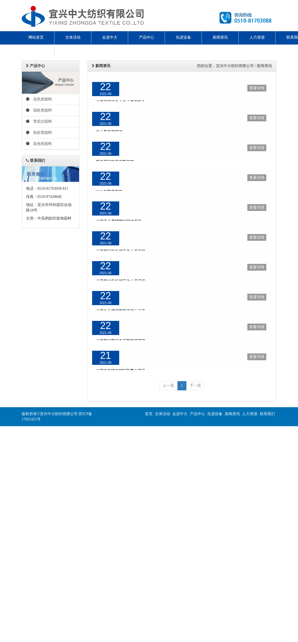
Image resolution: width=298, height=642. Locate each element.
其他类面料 (39, 144)
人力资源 (257, 37)
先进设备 (183, 37)
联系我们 (267, 414)
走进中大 (109, 37)
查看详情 (256, 88)
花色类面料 (39, 99)
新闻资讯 (220, 37)
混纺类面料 (39, 110)
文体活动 (72, 37)
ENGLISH (36, 50)
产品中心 (146, 37)
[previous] (168, 385)
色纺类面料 (39, 133)
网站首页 (36, 37)
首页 (149, 414)
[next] (195, 385)
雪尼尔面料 (39, 121)
